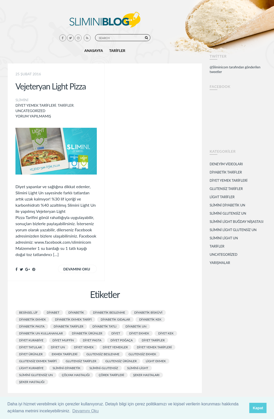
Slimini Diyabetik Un (227, 205)
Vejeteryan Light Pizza (50, 86)
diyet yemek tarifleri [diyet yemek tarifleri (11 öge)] (154, 347)
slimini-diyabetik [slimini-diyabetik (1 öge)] (66, 368)
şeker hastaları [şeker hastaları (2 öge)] (146, 375)
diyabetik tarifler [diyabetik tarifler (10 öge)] (68, 326)
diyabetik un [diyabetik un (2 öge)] (135, 326)
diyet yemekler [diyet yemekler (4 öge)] (115, 347)
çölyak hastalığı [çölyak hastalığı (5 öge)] (76, 375)
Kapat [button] (258, 408)
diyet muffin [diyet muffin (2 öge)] (63, 340)
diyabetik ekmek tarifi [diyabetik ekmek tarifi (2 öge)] (73, 319)
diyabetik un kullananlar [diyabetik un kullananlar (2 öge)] (41, 333)
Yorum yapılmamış (33, 116)
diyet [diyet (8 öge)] (115, 333)
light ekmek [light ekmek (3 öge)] (156, 361)
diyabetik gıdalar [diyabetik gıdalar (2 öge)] (115, 319)
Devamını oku (76, 269)
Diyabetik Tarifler (226, 172)
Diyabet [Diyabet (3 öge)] (53, 312)
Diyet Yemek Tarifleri (35, 105)
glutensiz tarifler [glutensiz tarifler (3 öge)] (81, 361)
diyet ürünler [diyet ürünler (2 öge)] (31, 354)
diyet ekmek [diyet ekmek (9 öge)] (139, 333)
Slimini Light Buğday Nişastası (236, 222)
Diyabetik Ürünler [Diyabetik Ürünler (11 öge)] (87, 333)
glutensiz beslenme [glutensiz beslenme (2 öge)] (102, 354)
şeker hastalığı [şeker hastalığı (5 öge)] (32, 382)
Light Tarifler (222, 197)
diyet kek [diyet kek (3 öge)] (166, 333)
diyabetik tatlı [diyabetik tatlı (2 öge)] (104, 326)
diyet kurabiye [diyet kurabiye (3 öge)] (31, 340)
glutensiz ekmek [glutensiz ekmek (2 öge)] (142, 354)
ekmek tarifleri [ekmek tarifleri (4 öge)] (65, 354)
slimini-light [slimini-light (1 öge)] (137, 368)
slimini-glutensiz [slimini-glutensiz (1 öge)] (103, 368)
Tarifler (117, 50)
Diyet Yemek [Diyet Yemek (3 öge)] (84, 347)
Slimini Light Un (224, 238)
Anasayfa (93, 50)
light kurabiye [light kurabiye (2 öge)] (31, 368)
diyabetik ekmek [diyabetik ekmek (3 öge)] (32, 319)
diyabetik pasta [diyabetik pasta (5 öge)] (32, 326)
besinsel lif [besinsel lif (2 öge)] (28, 312)
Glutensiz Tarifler (226, 189)
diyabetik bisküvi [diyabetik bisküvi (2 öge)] (148, 312)
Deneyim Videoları (226, 164)
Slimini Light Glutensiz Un (233, 230)
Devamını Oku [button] (85, 411)
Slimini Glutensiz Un (228, 213)
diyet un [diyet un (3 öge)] (58, 347)
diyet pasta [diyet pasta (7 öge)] (92, 340)
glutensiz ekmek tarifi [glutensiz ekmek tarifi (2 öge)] (38, 361)
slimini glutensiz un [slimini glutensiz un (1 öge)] (36, 375)
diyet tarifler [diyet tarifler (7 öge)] (153, 340)
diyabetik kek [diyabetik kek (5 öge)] (150, 319)
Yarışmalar (220, 263)
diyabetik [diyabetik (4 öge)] (76, 312)
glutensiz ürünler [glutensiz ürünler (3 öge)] (121, 361)
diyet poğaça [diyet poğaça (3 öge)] (121, 340)
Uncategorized (30, 110)
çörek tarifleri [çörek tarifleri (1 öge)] (111, 375)
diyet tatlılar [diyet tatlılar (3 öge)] (30, 347)
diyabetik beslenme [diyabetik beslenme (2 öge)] (109, 312)
